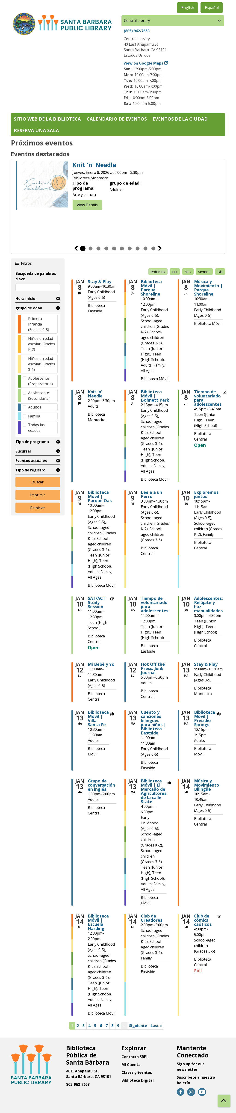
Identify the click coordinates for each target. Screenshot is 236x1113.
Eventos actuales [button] (31, 460)
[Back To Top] (224, 1101)
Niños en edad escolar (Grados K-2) (41, 344)
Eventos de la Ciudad (180, 119)
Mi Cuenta (131, 1064)
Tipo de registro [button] (30, 470)
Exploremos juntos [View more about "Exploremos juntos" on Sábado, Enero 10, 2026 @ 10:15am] (206, 494)
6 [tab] (122, 248)
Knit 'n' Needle (94, 165)
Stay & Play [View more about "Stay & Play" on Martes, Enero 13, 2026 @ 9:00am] (206, 664)
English (187, 7)
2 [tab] (90, 248)
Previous (76, 248)
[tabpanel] (118, 186)
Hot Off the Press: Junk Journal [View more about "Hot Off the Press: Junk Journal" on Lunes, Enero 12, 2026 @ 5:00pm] (153, 668)
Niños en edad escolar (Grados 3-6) (41, 364)
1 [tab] (83, 248)
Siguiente (160, 248)
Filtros (26, 263)
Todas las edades (36, 427)
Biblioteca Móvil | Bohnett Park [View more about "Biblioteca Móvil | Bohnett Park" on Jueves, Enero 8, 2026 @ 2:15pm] (155, 396)
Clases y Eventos (136, 1072)
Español (212, 7)
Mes (188, 271)
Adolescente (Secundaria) (39, 395)
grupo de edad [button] (28, 308)
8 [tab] (137, 248)
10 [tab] (153, 248)
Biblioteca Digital (137, 1080)
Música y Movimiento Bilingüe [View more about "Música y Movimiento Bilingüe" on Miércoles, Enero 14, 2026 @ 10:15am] (206, 785)
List (174, 271)
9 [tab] (145, 248)
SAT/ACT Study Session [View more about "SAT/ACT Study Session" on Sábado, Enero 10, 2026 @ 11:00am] (97, 602)
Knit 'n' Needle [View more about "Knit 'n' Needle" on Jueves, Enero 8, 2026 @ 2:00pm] (95, 394)
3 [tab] (98, 248)
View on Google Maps (143, 63)
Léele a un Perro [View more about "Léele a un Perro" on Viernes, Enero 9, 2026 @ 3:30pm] (151, 494)
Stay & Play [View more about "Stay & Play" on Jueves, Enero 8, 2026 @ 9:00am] (99, 281)
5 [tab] (114, 248)
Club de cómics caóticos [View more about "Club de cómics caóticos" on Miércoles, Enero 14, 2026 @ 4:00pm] (203, 920)
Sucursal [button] (23, 451)
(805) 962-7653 (137, 30)
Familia (34, 416)
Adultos (34, 407)
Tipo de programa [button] (32, 441)
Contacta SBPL (134, 1056)
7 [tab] (130, 248)
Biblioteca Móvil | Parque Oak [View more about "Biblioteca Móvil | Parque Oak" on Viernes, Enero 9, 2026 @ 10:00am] (100, 496)
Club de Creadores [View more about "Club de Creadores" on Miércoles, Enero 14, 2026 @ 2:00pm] (151, 918)
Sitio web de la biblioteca (47, 119)
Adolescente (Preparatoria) (40, 381)
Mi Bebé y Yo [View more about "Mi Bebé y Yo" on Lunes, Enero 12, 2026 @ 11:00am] (101, 664)
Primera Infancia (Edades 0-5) (38, 324)
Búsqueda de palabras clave (35, 276)
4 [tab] (106, 248)
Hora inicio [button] (25, 298)
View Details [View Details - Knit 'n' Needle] (87, 204)
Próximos (158, 271)
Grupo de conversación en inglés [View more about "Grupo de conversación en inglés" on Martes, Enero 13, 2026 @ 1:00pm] (101, 785)
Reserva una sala (36, 130)
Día (220, 271)
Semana (204, 271)
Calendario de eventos (117, 119)
